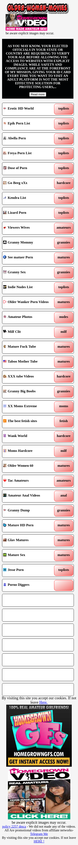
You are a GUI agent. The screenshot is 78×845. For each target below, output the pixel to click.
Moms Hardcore (28, 451)
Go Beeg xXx (28, 183)
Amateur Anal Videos (28, 496)
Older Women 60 (28, 466)
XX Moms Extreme (28, 406)
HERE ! (39, 841)
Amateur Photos (28, 317)
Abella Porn (28, 139)
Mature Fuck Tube (28, 347)
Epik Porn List (28, 124)
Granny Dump (28, 511)
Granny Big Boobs (28, 392)
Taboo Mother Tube (28, 362)
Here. (43, 702)
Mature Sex (28, 555)
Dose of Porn (28, 168)
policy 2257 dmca (14, 826)
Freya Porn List (28, 153)
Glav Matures (28, 540)
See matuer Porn (28, 258)
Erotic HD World (28, 109)
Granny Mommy (28, 243)
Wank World (28, 436)
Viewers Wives (28, 228)
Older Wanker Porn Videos (28, 302)
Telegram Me (39, 834)
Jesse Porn (28, 570)
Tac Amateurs (28, 481)
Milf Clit (28, 332)
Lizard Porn (28, 213)
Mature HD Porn (28, 525)
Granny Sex (28, 272)
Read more (38, 94)
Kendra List (28, 198)
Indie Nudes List (28, 287)
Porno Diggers (28, 585)
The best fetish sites (28, 421)
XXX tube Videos (28, 377)
